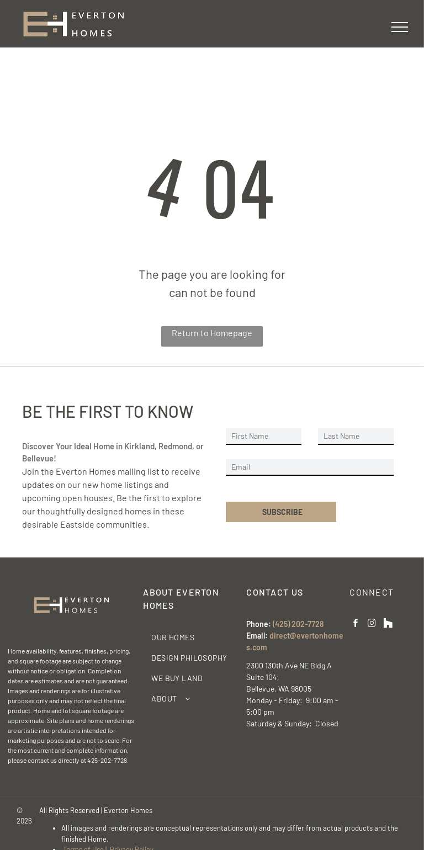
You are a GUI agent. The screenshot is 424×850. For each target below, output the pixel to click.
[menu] (399, 27)
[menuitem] (190, 637)
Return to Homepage (212, 332)
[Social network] (387, 624)
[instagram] (371, 624)
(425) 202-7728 (298, 624)
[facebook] (355, 624)
